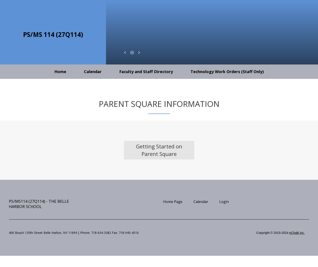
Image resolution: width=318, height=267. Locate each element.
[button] (125, 52)
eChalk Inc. (297, 233)
